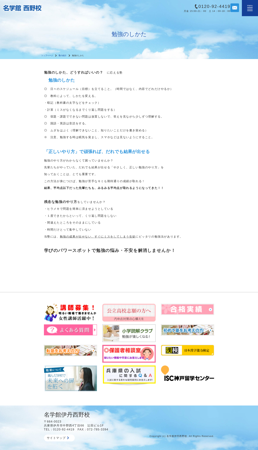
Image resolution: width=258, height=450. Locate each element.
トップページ (47, 55)
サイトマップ (58, 437)
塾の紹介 (63, 55)
